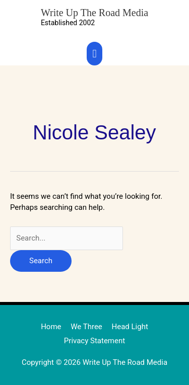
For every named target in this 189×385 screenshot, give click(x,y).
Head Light (130, 326)
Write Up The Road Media (94, 12)
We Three (86, 326)
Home (51, 326)
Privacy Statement (94, 340)
